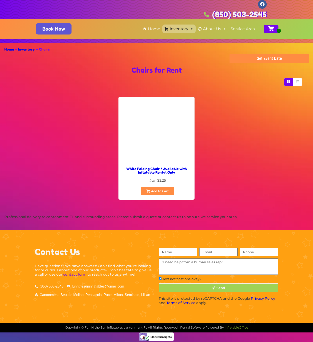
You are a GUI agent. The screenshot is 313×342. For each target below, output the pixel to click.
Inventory (181, 29)
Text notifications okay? (181, 279)
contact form (75, 274)
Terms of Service (180, 303)
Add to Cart (158, 191)
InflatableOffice (236, 327)
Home (154, 28)
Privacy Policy (263, 298)
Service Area (243, 28)
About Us (214, 29)
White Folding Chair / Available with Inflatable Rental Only (156, 170)
